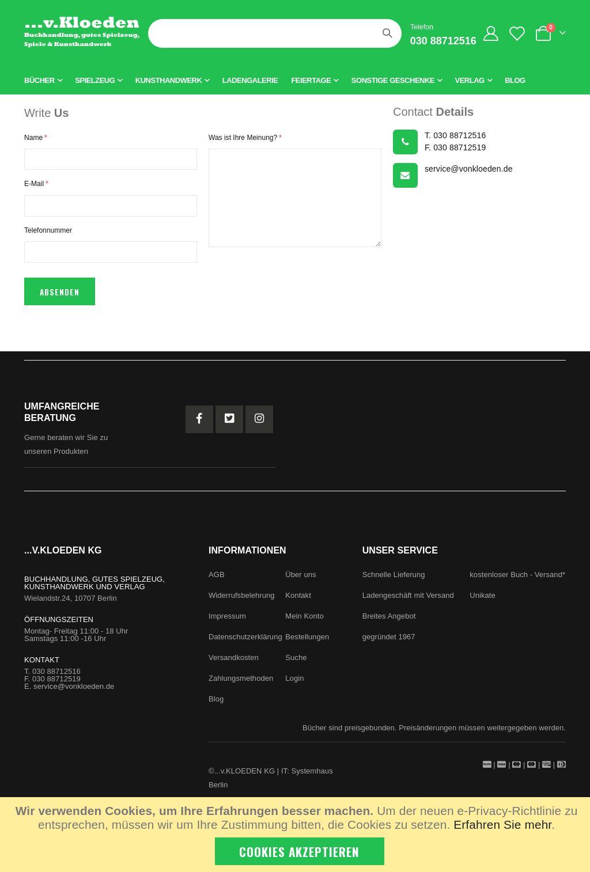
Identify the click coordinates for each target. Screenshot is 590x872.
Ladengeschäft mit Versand (408, 602)
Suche (296, 664)
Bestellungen (307, 643)
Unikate (483, 602)
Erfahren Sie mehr (502, 824)
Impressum (227, 623)
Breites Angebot (389, 623)
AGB (217, 581)
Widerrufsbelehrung (242, 602)
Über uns (300, 581)
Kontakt (298, 602)
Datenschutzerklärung (245, 643)
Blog (216, 706)
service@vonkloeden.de (73, 693)
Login (294, 685)
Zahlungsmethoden (241, 685)
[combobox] (275, 33)
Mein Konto (304, 623)
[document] (296, 834)
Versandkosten (234, 664)
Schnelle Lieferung (393, 581)
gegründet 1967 (388, 643)
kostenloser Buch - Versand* (517, 581)
